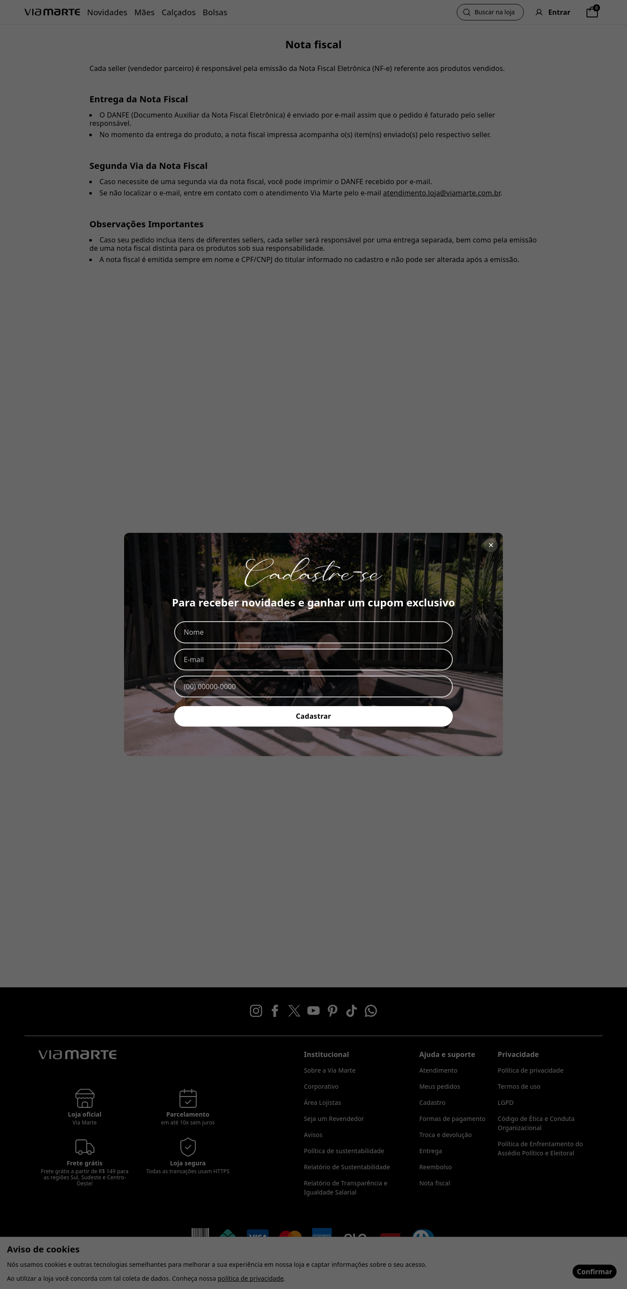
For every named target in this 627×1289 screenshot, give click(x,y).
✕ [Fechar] (491, 545)
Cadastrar (313, 716)
